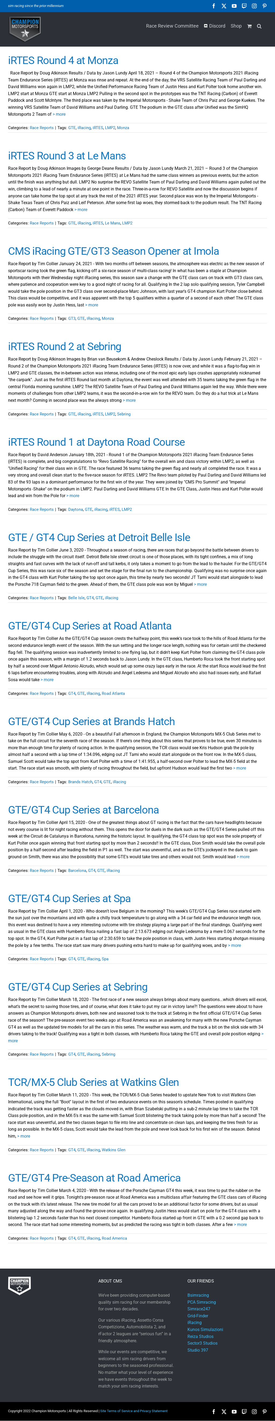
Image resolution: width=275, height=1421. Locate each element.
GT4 (90, 597)
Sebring (124, 414)
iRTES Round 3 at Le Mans (67, 155)
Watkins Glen (113, 1150)
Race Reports (42, 127)
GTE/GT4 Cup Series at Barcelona (83, 810)
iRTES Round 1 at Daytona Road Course (96, 442)
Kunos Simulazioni (205, 1329)
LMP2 (110, 127)
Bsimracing (198, 1295)
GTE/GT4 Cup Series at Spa (69, 898)
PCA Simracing (201, 1302)
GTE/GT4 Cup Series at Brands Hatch (91, 721)
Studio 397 (197, 1350)
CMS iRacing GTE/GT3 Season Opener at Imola (113, 251)
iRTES (98, 127)
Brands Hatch (80, 781)
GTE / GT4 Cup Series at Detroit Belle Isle (99, 537)
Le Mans (112, 223)
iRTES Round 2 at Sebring (64, 346)
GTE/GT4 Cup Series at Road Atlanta (90, 626)
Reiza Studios (200, 1336)
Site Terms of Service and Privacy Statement (134, 1411)
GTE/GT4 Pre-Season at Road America (94, 1178)
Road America (114, 1238)
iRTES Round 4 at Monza (63, 60)
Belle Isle (76, 597)
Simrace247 (198, 1308)
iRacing (84, 127)
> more (59, 114)
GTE (72, 127)
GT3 (71, 318)
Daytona (75, 509)
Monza (123, 127)
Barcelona (77, 870)
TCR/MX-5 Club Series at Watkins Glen (93, 1082)
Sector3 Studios (202, 1343)
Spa (105, 959)
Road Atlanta (113, 693)
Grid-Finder (197, 1315)
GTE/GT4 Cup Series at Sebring (77, 987)
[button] (259, 25)
